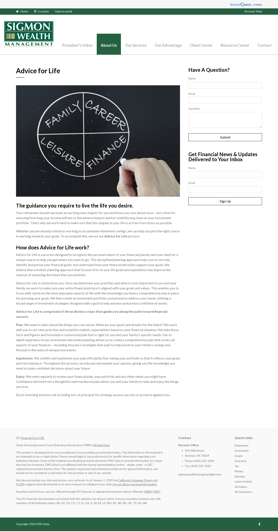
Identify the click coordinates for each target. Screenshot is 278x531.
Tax (237, 466)
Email (191, 93)
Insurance (240, 461)
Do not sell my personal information (135, 484)
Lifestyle (240, 476)
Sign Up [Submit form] (225, 201)
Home (24, 11)
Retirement (241, 445)
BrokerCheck (102, 445)
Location (43, 11)
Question (194, 108)
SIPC (157, 491)
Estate (238, 456)
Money (239, 471)
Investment (242, 450)
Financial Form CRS (32, 438)
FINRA (148, 491)
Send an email (63, 11)
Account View (253, 11)
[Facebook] (259, 524)
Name (192, 78)
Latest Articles (243, 481)
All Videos (241, 486)
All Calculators (243, 492)
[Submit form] (225, 137)
